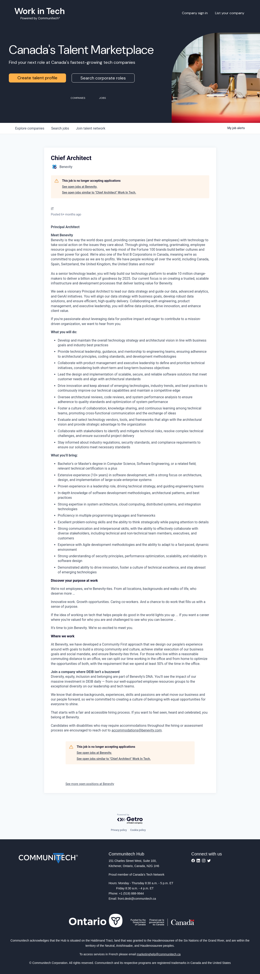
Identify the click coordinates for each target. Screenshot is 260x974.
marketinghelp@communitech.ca (159, 954)
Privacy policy (119, 830)
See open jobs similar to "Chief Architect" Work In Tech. (99, 192)
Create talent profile (37, 78)
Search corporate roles (103, 78)
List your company (229, 13)
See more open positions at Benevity (90, 784)
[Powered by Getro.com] (130, 819)
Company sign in (195, 13)
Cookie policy (138, 830)
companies (29, 128)
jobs (60, 128)
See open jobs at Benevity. (79, 186)
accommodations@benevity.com (137, 730)
